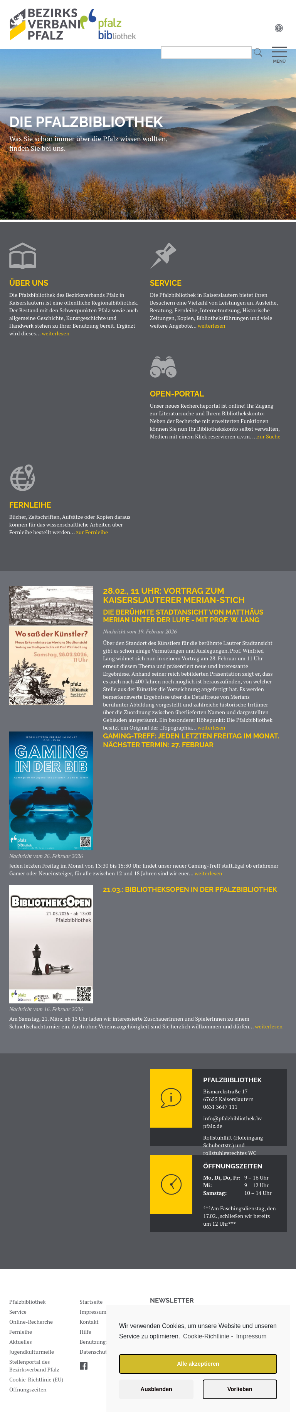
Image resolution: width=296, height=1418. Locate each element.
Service (166, 284)
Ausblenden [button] (156, 1389)
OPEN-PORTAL (177, 396)
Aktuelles (20, 1346)
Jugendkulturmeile (31, 1356)
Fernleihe (30, 508)
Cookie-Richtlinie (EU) (36, 1383)
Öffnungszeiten (28, 1393)
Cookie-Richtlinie (206, 1336)
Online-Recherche (31, 1326)
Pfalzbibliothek (27, 1306)
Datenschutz (95, 1356)
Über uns (28, 284)
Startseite (91, 1306)
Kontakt (89, 1326)
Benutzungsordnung (104, 1346)
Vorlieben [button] (239, 1389)
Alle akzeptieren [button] (198, 1364)
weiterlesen (55, 334)
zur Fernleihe (92, 536)
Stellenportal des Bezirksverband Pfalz (34, 1369)
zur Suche (269, 439)
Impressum (93, 1316)
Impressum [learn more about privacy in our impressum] (251, 1336)
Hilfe (85, 1336)
